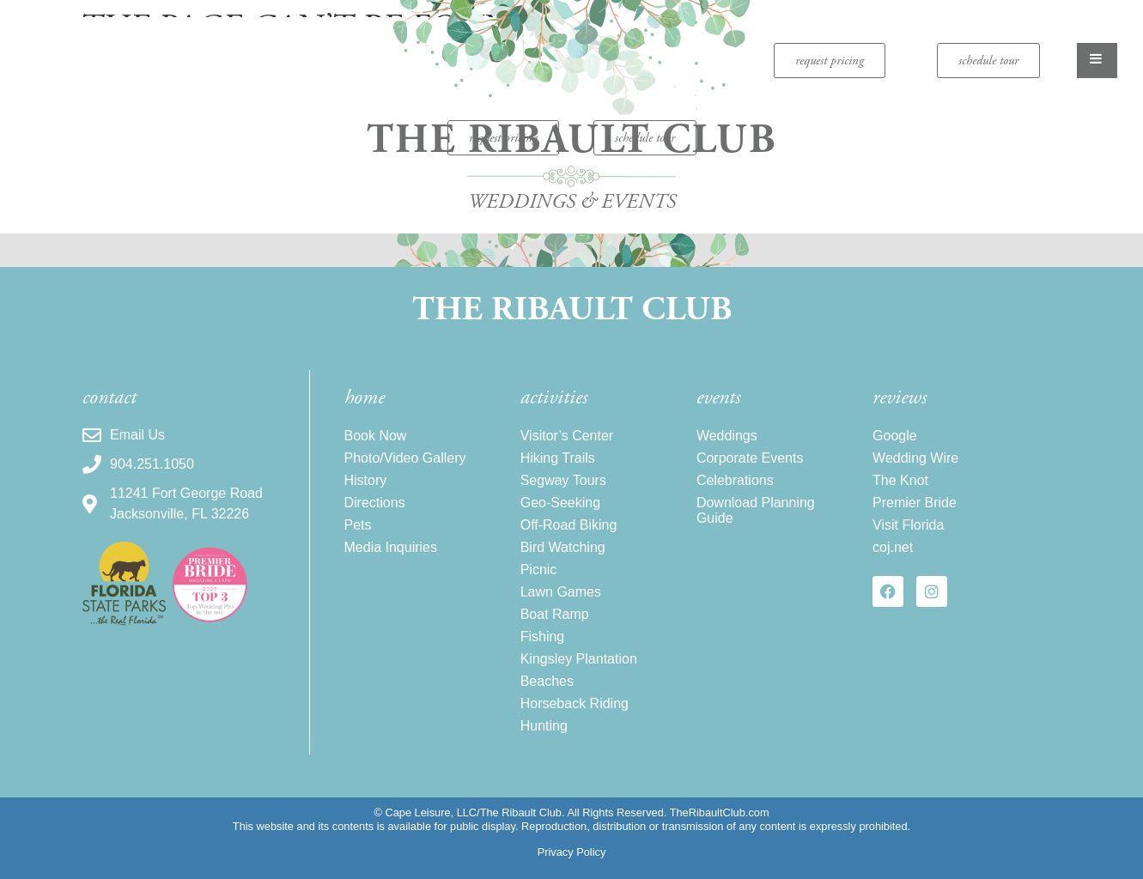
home (364, 397)
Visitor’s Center (567, 435)
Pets (358, 525)
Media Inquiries (391, 547)
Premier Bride (914, 502)
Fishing (542, 636)
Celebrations (735, 480)
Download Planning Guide (755, 510)
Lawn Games (560, 592)
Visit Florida (908, 525)
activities (553, 397)
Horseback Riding (574, 703)
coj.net (892, 547)
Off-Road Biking (568, 525)
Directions (374, 502)
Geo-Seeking (560, 502)
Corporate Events (750, 458)
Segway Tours (563, 480)
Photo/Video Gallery (405, 458)
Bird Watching (562, 547)
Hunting (544, 725)
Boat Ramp (554, 614)
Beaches (547, 681)
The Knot (900, 480)
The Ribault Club (572, 309)
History (365, 480)
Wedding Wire (915, 458)
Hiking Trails (557, 458)
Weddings (726, 435)
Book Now (375, 435)
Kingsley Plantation (578, 659)
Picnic (538, 569)
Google (894, 435)
